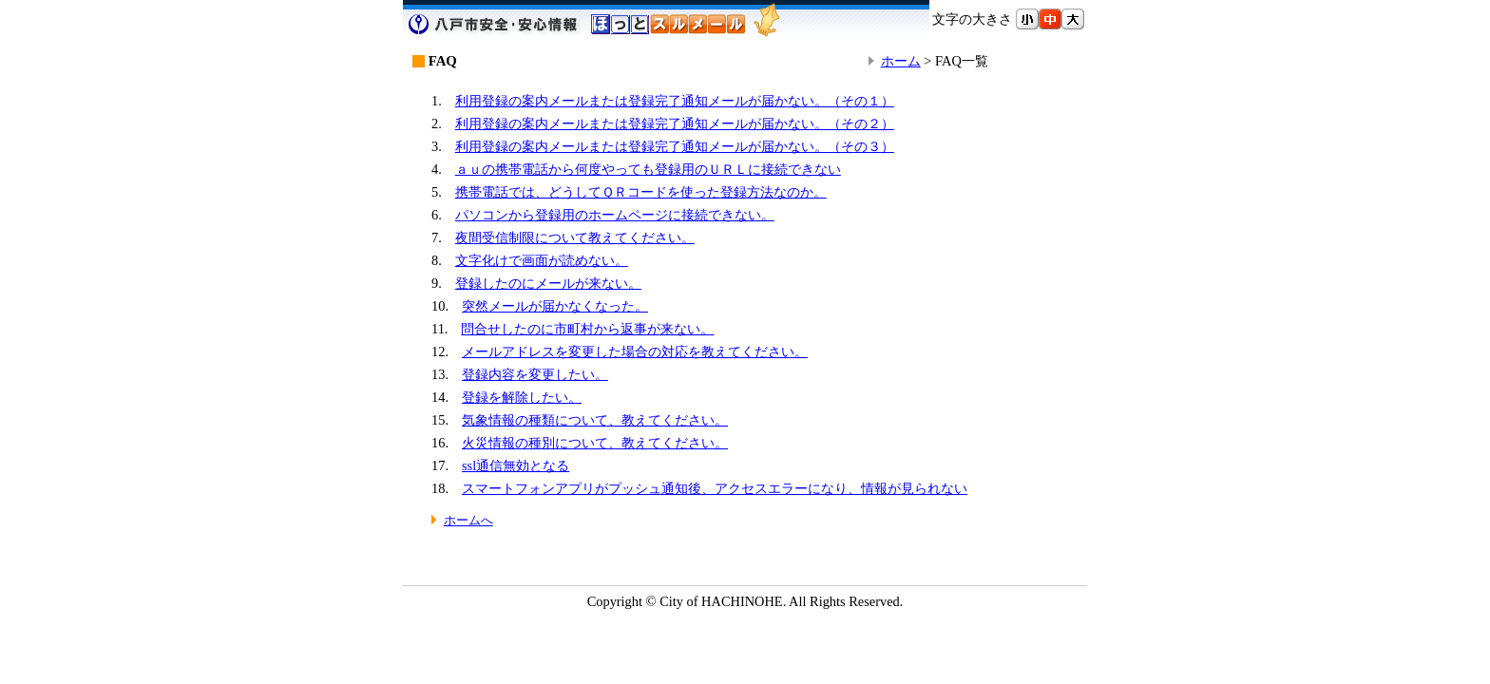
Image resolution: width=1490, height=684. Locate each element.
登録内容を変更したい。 (535, 374)
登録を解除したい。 (522, 397)
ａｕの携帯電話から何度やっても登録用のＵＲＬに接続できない (648, 169)
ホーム (901, 60)
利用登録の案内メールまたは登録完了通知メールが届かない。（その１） (674, 100)
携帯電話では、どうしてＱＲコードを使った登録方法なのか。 (641, 192)
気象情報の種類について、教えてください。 (595, 420)
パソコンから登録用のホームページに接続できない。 (614, 214)
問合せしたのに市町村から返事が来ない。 (587, 328)
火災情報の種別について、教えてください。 (595, 442)
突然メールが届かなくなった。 (555, 306)
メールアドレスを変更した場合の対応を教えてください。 (635, 351)
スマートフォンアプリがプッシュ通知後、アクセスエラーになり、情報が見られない (714, 488)
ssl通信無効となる (515, 465)
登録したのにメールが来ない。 (548, 283)
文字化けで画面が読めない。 (541, 260)
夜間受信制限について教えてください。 (575, 237)
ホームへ (468, 520)
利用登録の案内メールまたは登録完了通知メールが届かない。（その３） (674, 146)
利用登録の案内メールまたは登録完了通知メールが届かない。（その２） (674, 123)
